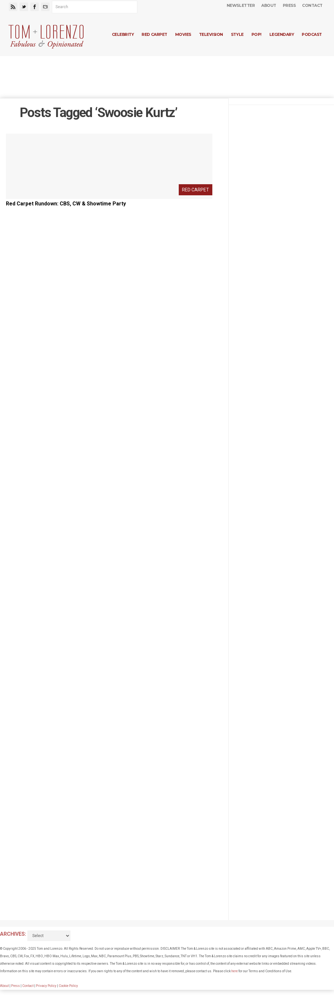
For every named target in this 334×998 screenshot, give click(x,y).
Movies (183, 34)
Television (211, 34)
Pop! (256, 34)
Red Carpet (154, 34)
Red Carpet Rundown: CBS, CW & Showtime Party (66, 204)
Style (237, 34)
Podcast (312, 34)
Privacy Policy (46, 986)
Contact (312, 5)
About (268, 5)
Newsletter (241, 5)
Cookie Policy (68, 986)
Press (289, 5)
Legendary (281, 34)
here (234, 971)
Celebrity (123, 34)
